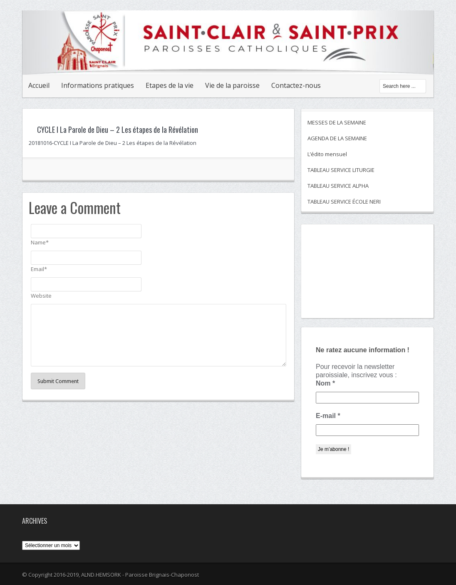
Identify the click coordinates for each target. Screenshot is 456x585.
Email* (39, 269)
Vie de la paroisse (232, 85)
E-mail (328, 415)
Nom (325, 383)
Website (41, 295)
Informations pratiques (97, 85)
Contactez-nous (296, 85)
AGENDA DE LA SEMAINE (337, 138)
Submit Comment (58, 381)
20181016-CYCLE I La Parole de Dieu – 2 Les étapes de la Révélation (112, 143)
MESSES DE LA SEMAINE (336, 122)
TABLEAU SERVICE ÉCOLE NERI (344, 201)
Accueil (39, 85)
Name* (40, 242)
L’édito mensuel (327, 154)
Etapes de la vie (169, 85)
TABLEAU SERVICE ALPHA (338, 185)
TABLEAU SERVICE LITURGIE (340, 170)
